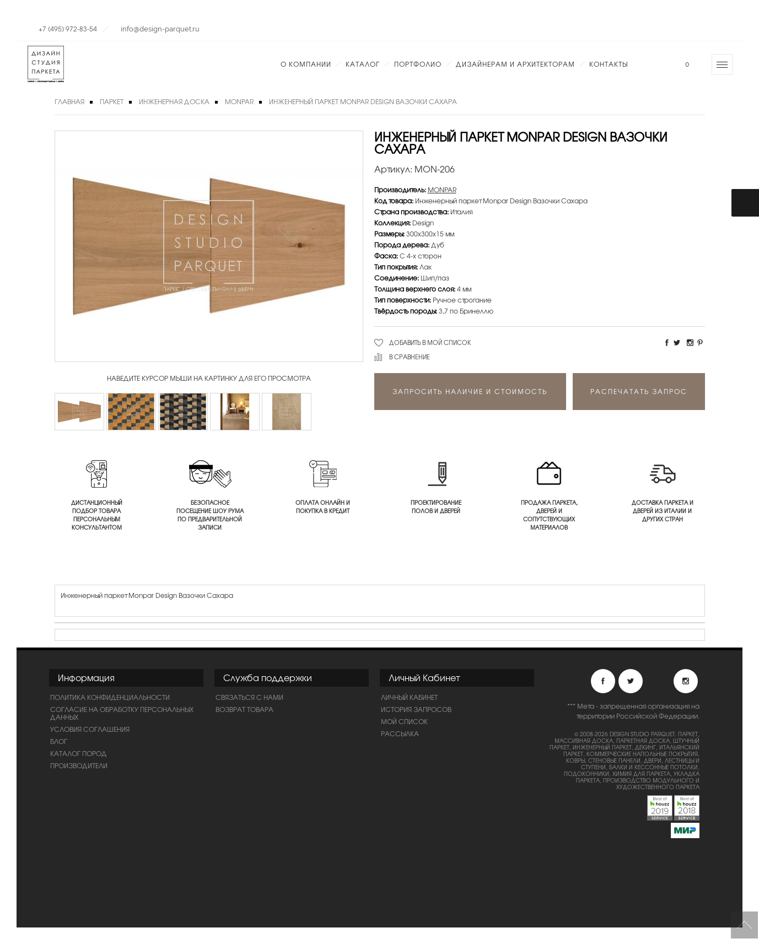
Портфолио (418, 64)
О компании (306, 64)
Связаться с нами (249, 697)
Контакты (608, 64)
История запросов (416, 709)
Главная (69, 101)
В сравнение (409, 356)
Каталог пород (78, 753)
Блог (58, 741)
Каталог (363, 64)
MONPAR (239, 101)
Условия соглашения (90, 729)
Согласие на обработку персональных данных (121, 713)
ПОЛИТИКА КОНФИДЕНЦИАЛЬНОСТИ (110, 697)
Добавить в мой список (430, 342)
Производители (78, 765)
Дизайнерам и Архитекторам (515, 64)
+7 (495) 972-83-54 (68, 29)
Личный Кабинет (409, 697)
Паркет (111, 101)
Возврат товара (244, 709)
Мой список (404, 721)
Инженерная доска (174, 101)
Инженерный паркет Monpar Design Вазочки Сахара (363, 101)
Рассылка (400, 733)
